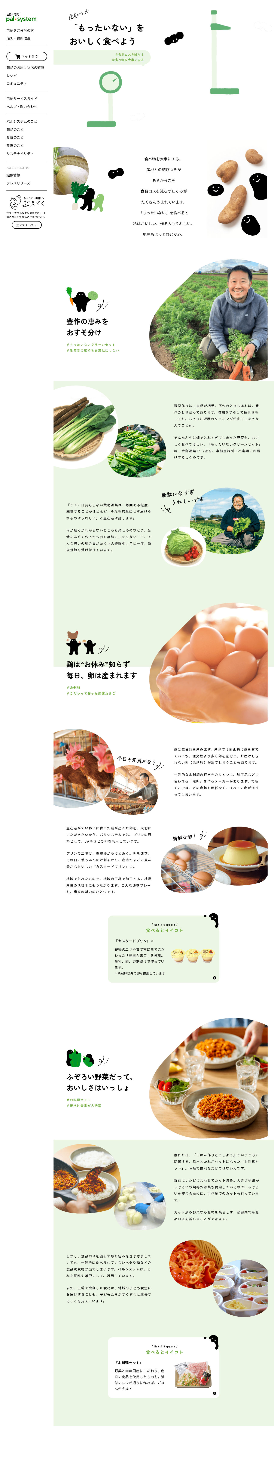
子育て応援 (124, 1418)
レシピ (11, 75)
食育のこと (15, 137)
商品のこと (15, 129)
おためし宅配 (218, 1331)
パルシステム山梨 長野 (225, 1358)
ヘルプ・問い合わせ (21, 106)
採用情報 (135, 1445)
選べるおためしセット (176, 1331)
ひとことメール (127, 1403)
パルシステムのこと (21, 121)
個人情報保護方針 (158, 1445)
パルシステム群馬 (222, 1366)
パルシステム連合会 (84, 1445)
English (76, 1452)
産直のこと (15, 145)
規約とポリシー (225, 1445)
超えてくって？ (26, 225)
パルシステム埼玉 (176, 1380)
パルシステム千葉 (176, 1373)
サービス (123, 1381)
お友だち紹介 (126, 1410)
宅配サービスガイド (21, 98)
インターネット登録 (130, 1374)
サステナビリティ (20, 153)
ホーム (75, 1304)
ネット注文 (26, 56)
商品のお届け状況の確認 (25, 67)
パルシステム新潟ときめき (228, 1388)
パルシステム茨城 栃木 (179, 1388)
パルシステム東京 (176, 1358)
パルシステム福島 (222, 1373)
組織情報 (13, 174)
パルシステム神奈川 (177, 1366)
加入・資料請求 (18, 38)
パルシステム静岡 (222, 1380)
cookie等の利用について (192, 1445)
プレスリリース (18, 183)
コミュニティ (16, 83)
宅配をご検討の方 (20, 30)
